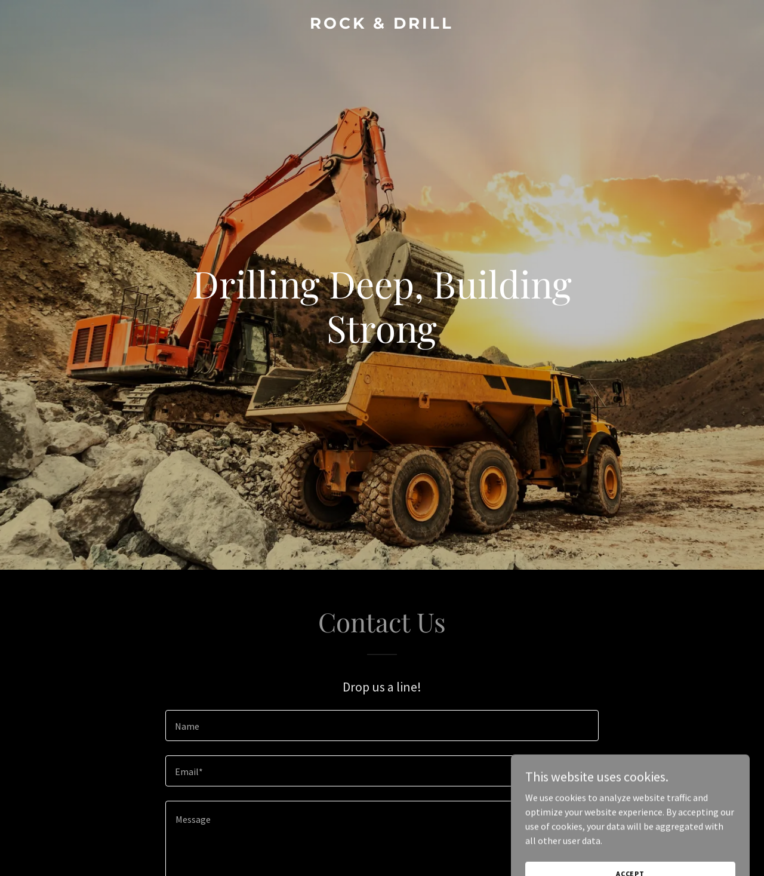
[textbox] (381, 725)
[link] (382, 25)
